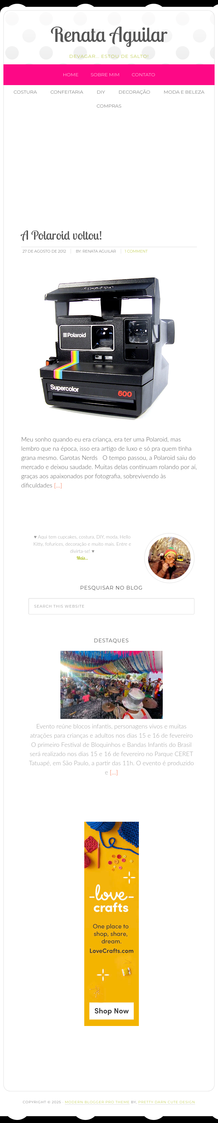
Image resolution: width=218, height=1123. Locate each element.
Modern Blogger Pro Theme (97, 1102)
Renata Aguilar (109, 34)
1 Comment (136, 251)
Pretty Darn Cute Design (166, 1102)
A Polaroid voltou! (61, 235)
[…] (57, 485)
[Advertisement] (117, 170)
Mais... (82, 558)
